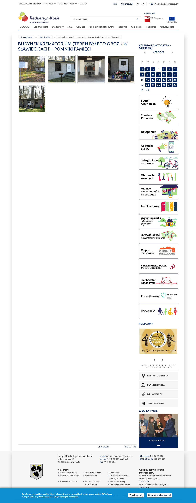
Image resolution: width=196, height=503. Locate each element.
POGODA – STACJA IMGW (58, 4)
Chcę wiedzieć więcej (159, 496)
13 (169, 74)
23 (147, 84)
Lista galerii (103, 447)
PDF (135, 447)
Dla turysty (58, 26)
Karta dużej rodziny (93, 473)
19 (163, 79)
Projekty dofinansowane (102, 26)
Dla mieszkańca (156, 385)
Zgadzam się (136, 496)
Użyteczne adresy (117, 481)
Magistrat (150, 26)
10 (153, 74)
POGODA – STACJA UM (79, 4)
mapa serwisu (149, 13)
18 (158, 79)
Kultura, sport (167, 26)
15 (158, 367)
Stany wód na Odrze (68, 481)
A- (144, 4)
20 (169, 79)
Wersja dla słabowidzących (166, 4)
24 (153, 84)
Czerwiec (158, 51)
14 (174, 74)
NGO (69, 26)
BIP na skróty (154, 394)
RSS (115, 4)
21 (174, 79)
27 (169, 84)
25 (158, 84)
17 (153, 79)
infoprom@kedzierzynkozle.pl (119, 456)
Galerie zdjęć (45, 37)
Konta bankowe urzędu (70, 476)
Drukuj (128, 447)
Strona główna (26, 37)
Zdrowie (123, 26)
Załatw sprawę (155, 403)
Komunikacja (115, 473)
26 (163, 84)
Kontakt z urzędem (157, 376)
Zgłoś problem (91, 476)
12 (163, 74)
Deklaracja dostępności (120, 484)
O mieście (136, 26)
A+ (138, 4)
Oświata (80, 26)
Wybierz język (127, 4)
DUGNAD (25, 26)
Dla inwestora (41, 26)
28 (174, 84)
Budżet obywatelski (68, 473)
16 (147, 79)
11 (158, 74)
